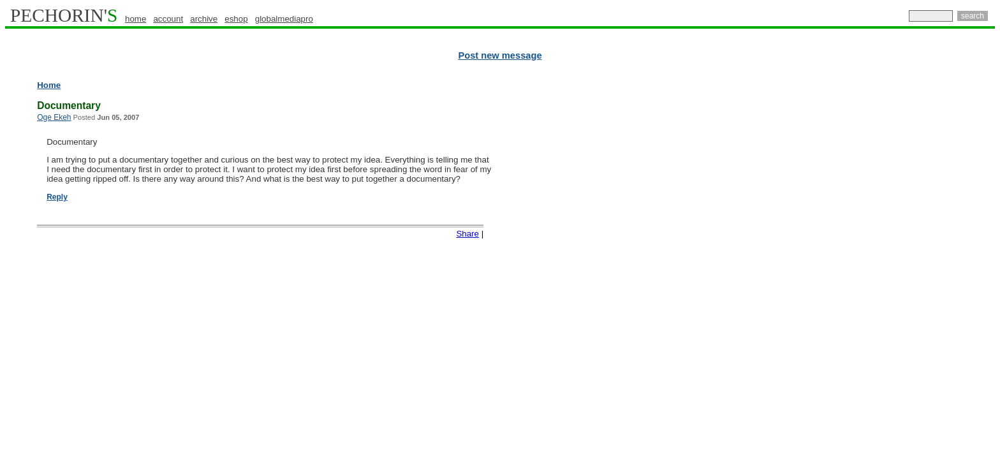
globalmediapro (284, 19)
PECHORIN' (63, 15)
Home (49, 85)
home (135, 19)
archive (203, 19)
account (168, 19)
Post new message (499, 55)
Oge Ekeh (54, 117)
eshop (235, 19)
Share (467, 233)
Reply (57, 197)
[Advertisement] (939, 274)
